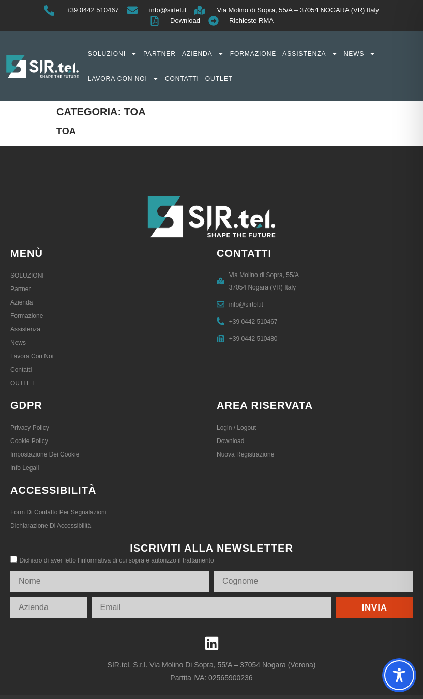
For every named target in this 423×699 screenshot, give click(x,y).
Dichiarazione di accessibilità (50, 525)
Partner (159, 53)
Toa (66, 131)
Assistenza (309, 53)
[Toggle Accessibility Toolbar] (399, 675)
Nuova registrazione (245, 454)
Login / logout (236, 427)
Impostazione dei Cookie (44, 454)
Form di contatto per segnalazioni (58, 512)
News (360, 53)
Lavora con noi (123, 78)
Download (230, 441)
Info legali (24, 468)
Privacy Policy (29, 427)
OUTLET (219, 78)
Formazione (253, 53)
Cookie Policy (29, 441)
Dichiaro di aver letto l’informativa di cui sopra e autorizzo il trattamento (116, 560)
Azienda (203, 53)
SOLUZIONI (112, 53)
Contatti (182, 78)
